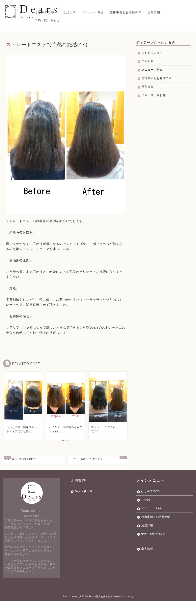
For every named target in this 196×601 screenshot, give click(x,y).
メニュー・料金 (93, 12)
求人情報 (147, 548)
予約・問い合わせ (47, 20)
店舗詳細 (154, 12)
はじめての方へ (46, 12)
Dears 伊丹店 (84, 491)
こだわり (69, 12)
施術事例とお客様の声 (126, 12)
